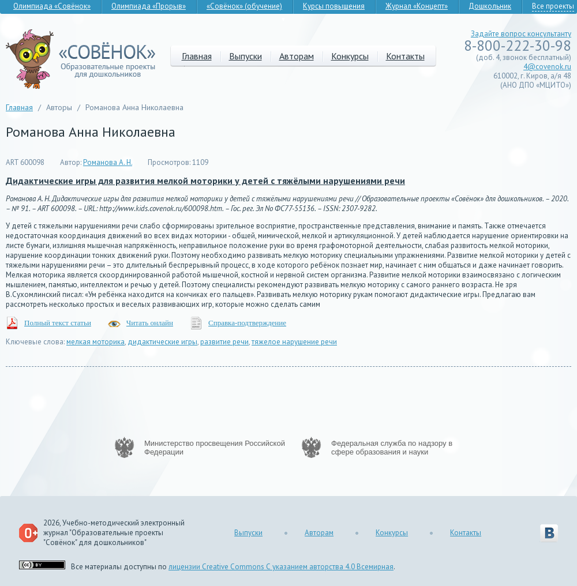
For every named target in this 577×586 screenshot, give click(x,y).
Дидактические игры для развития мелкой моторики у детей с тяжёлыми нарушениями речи (205, 180)
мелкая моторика (95, 342)
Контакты (405, 56)
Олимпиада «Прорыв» (148, 6)
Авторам (296, 56)
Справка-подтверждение (247, 322)
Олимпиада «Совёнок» (52, 6)
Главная (197, 56)
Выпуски (245, 56)
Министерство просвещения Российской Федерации (214, 447)
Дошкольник (490, 6)
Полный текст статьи (57, 322)
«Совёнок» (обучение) (244, 6)
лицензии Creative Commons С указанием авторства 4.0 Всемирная (281, 567)
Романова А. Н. (107, 162)
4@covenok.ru (547, 67)
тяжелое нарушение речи (294, 342)
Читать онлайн (149, 322)
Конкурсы (350, 56)
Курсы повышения (334, 6)
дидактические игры (162, 342)
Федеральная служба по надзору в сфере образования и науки (391, 447)
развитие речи (224, 342)
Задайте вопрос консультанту (521, 34)
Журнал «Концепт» (416, 6)
